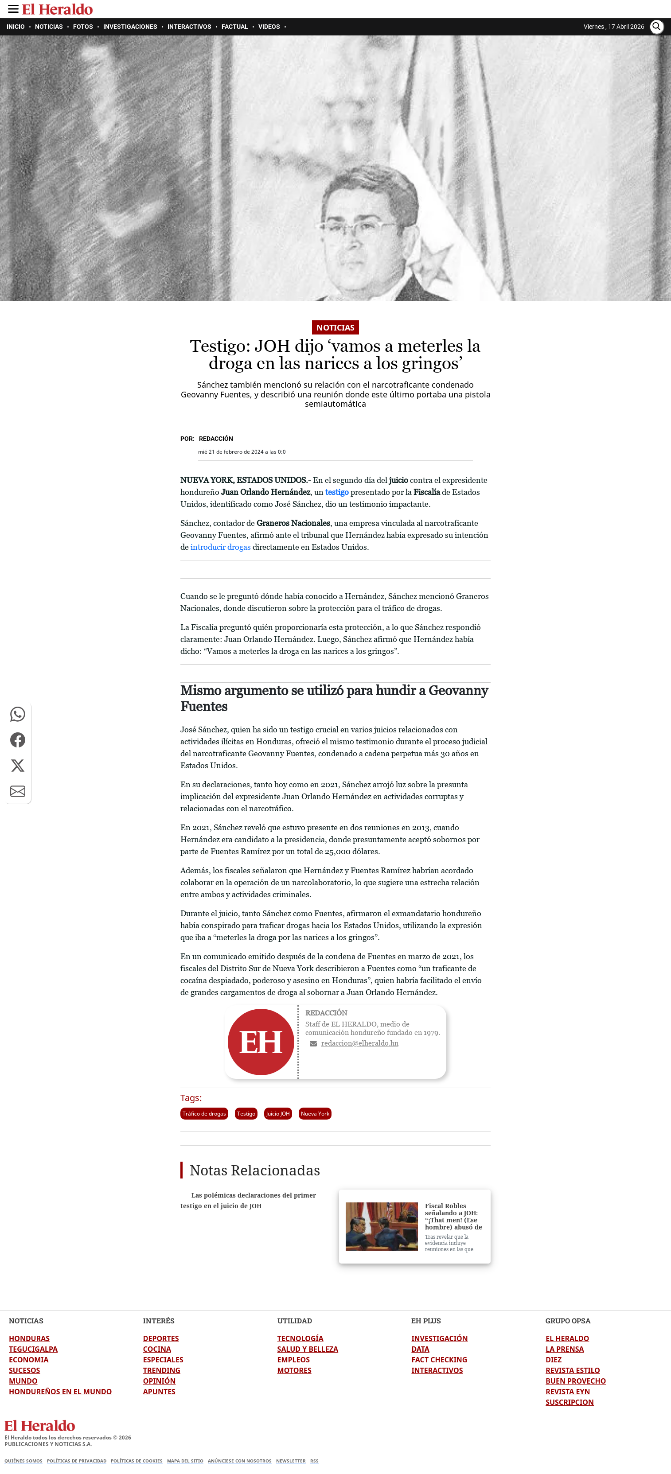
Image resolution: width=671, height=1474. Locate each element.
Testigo (246, 1113)
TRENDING (161, 1370)
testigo (338, 492)
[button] (18, 714)
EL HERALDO (567, 1338)
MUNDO (23, 1381)
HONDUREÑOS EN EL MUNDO (60, 1391)
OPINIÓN (159, 1381)
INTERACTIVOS (437, 1370)
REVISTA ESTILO (573, 1370)
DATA (420, 1349)
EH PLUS (426, 1320)
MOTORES (294, 1370)
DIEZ (554, 1360)
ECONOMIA (29, 1360)
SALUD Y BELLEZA (308, 1349)
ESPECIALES (163, 1360)
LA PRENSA (565, 1349)
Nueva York (315, 1113)
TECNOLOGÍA (300, 1338)
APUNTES (159, 1391)
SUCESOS (24, 1370)
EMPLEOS (293, 1360)
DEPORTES (161, 1338)
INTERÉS (159, 1320)
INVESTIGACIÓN (439, 1338)
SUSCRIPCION (570, 1402)
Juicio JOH (278, 1113)
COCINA (157, 1349)
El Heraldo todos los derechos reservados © (67, 1437)
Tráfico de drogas (204, 1113)
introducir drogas (220, 547)
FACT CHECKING (439, 1360)
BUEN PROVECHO (576, 1381)
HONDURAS (29, 1338)
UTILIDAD (294, 1320)
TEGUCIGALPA (33, 1349)
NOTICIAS (26, 1320)
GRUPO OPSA (568, 1320)
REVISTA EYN (568, 1391)
